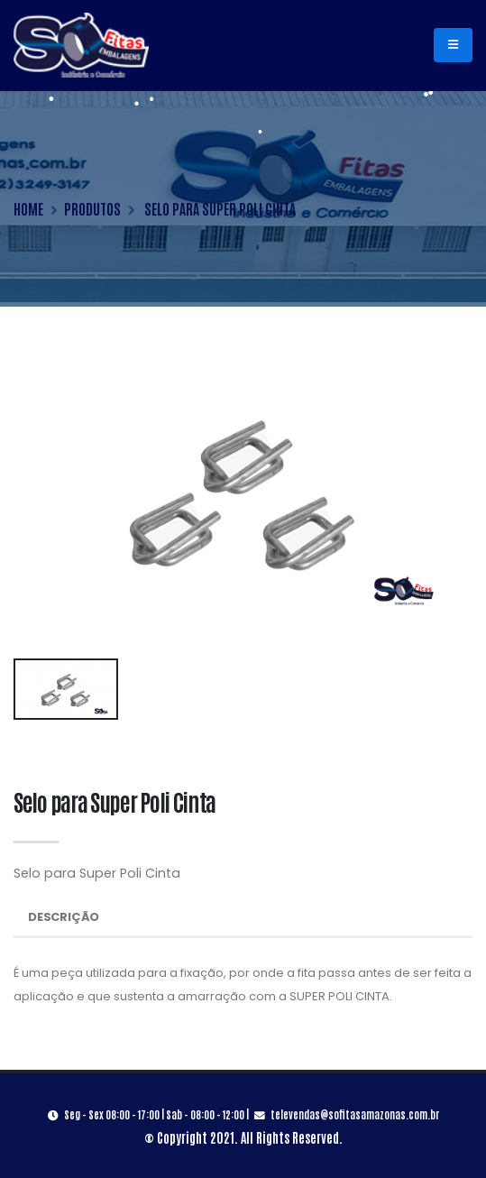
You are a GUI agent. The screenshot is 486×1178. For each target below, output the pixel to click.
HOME (28, 208)
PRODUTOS (92, 208)
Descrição (63, 916)
